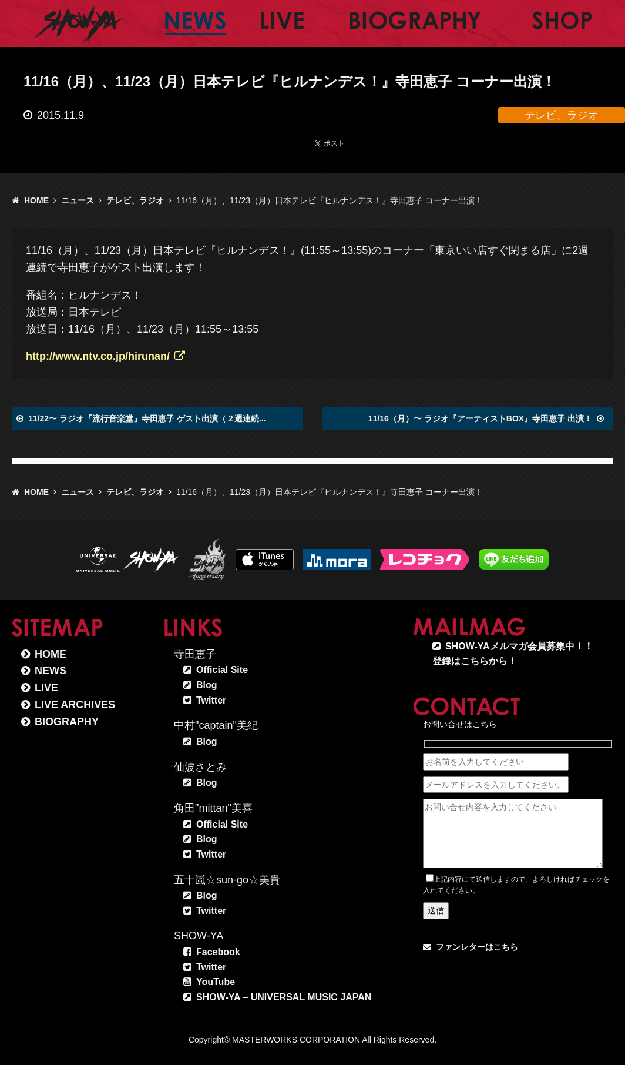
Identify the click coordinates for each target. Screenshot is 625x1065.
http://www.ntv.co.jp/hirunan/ (98, 356)
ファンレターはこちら (477, 947)
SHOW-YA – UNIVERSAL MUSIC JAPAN (283, 997)
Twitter (211, 700)
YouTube (215, 982)
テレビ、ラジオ (135, 200)
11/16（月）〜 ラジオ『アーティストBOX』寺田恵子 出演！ (480, 418)
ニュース (77, 200)
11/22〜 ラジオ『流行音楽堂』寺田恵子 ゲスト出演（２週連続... (147, 418)
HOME (36, 200)
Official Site (222, 670)
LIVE (46, 688)
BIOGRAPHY (67, 722)
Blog (206, 685)
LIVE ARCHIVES (75, 705)
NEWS (50, 670)
